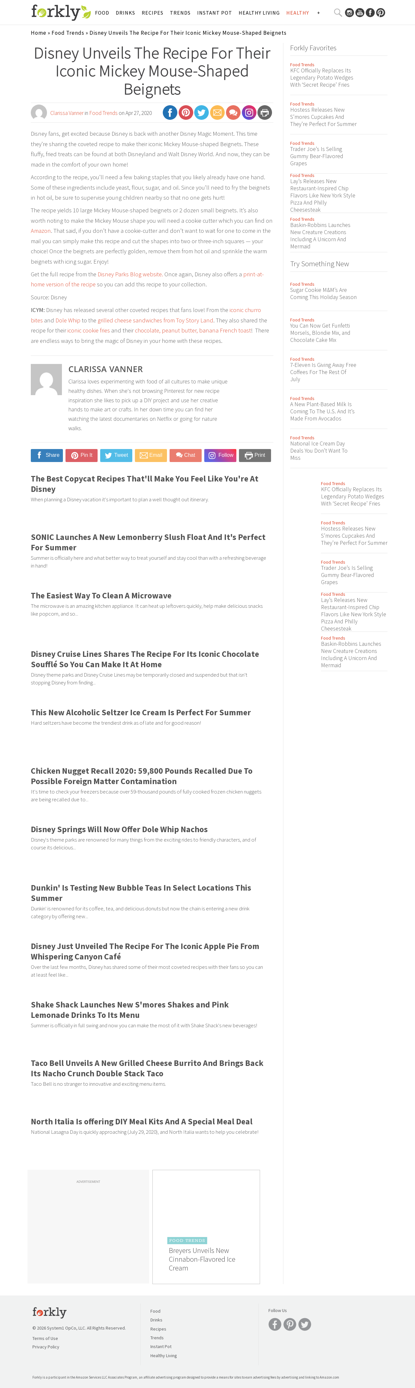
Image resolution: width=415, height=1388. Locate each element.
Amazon (41, 230)
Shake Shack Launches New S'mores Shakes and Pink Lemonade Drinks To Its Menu (130, 1009)
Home (38, 32)
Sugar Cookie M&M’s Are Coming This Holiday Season (323, 293)
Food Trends (68, 32)
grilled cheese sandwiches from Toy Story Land (155, 320)
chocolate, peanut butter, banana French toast (193, 330)
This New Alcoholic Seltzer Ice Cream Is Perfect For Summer (141, 712)
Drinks (125, 12)
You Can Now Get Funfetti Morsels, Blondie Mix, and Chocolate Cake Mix (320, 333)
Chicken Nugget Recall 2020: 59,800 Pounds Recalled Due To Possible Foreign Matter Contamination (142, 776)
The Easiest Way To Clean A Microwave (101, 595)
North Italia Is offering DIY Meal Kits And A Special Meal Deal (142, 1121)
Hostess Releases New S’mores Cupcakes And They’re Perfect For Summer (323, 117)
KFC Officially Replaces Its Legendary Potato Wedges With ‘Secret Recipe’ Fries (321, 77)
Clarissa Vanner (67, 113)
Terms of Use (45, 1338)
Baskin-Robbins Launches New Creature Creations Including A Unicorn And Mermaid (320, 235)
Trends (180, 12)
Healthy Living (259, 12)
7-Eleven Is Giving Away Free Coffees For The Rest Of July (323, 372)
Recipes (152, 12)
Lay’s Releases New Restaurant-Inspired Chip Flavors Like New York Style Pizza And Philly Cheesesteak (322, 195)
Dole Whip (67, 320)
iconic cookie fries (88, 330)
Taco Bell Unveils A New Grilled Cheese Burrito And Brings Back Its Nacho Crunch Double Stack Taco (147, 1068)
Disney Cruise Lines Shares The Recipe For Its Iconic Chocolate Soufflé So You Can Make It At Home (145, 659)
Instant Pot (214, 12)
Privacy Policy (45, 1347)
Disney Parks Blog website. (130, 274)
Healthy (297, 12)
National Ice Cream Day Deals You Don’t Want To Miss (319, 450)
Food (102, 12)
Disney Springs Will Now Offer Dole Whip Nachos (119, 829)
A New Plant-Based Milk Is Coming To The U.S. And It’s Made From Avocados (322, 411)
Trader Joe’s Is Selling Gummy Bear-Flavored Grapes (316, 156)
